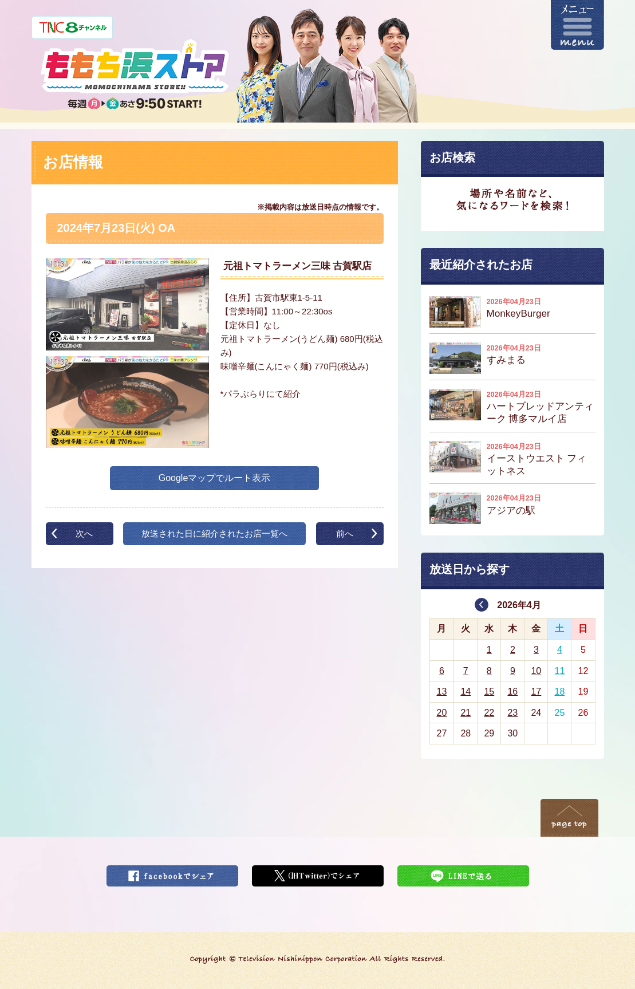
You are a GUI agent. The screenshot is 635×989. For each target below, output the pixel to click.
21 (465, 713)
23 (512, 713)
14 (465, 691)
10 (536, 671)
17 (536, 691)
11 (560, 671)
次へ (84, 533)
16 (512, 691)
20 (441, 713)
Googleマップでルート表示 (215, 478)
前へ (344, 533)
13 (441, 691)
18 (560, 691)
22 (489, 713)
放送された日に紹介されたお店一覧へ (214, 533)
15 (489, 691)
